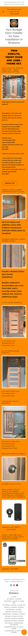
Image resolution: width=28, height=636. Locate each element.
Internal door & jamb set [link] (14, 602)
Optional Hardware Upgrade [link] (14, 624)
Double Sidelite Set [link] (14, 616)
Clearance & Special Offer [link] (14, 631)
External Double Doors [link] (14, 614)
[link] (14, 23)
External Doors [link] (14, 609)
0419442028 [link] (14, 14)
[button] (3, 11)
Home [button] (14, 597)
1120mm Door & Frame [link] (14, 618)
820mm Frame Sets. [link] (14, 612)
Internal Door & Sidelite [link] (14, 605)
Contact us (8, 183)
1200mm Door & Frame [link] (14, 621)
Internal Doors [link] (14, 599)
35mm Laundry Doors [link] (14, 607)
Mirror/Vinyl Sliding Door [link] (14, 627)
